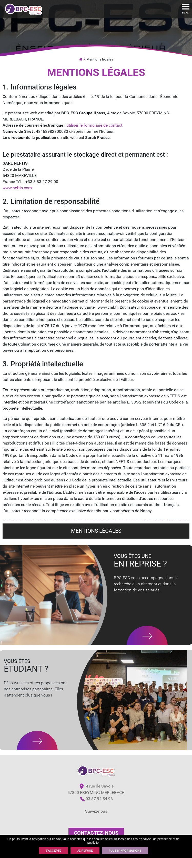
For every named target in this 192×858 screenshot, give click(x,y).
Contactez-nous (96, 833)
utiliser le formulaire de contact (94, 125)
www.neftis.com (17, 187)
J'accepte (53, 850)
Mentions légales (99, 59)
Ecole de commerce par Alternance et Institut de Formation (80, 59)
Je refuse (85, 850)
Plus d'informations (125, 850)
